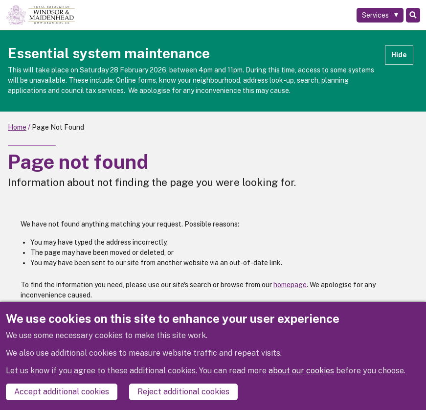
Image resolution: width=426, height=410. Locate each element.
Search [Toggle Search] (413, 15)
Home (17, 127)
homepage (290, 285)
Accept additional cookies (61, 391)
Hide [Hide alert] (399, 55)
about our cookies (301, 370)
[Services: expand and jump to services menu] (380, 15)
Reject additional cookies (183, 391)
